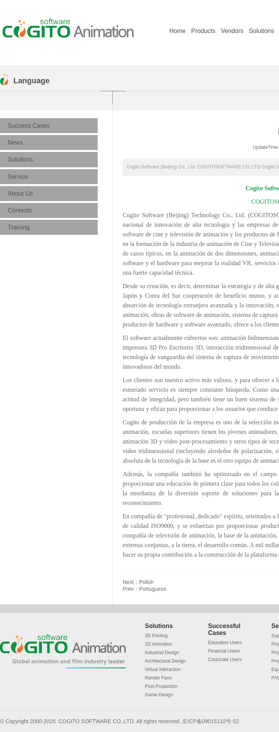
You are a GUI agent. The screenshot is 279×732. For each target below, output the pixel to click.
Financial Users (224, 651)
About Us (20, 193)
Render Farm (158, 678)
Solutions (261, 31)
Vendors (232, 31)
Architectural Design (165, 661)
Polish (146, 582)
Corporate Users (225, 659)
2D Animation (158, 644)
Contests (20, 210)
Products (203, 31)
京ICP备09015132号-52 (210, 721)
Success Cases (29, 125)
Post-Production (161, 686)
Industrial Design (162, 652)
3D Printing (156, 635)
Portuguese (153, 589)
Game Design (159, 694)
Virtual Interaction (163, 669)
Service (18, 176)
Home (177, 31)
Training (19, 227)
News (15, 142)
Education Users (225, 642)
